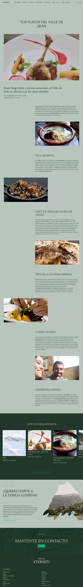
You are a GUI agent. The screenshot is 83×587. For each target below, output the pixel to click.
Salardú (5, 577)
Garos (4, 581)
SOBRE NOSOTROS (66, 2)
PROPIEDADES (17, 2)
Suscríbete (41, 546)
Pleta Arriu (44, 574)
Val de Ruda (6, 579)
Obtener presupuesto (9, 520)
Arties (43, 583)
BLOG (58, 2)
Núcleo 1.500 (6, 583)
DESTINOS (24, 2)
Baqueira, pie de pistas (9, 576)
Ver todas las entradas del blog (41, 472)
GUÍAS (53, 2)
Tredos (43, 579)
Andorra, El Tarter (46, 585)
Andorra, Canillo (45, 581)
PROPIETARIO (39, 2)
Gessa (4, 574)
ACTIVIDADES (47, 2)
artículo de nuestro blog (45, 171)
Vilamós (43, 576)
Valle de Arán (40, 339)
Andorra (43, 577)
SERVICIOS (31, 2)
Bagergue (43, 572)
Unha (4, 585)
